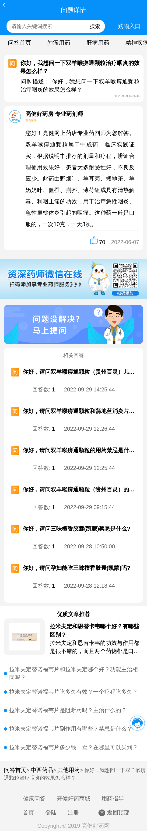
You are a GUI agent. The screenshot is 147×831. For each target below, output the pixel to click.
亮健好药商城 (73, 798)
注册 (73, 813)
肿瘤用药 (59, 43)
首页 (28, 813)
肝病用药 (98, 43)
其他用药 (68, 770)
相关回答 (73, 355)
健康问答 (34, 798)
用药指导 (113, 798)
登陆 (50, 813)
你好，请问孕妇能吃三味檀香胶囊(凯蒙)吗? (76, 568)
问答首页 (20, 43)
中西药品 (42, 770)
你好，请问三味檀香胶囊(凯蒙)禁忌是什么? (76, 529)
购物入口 (129, 26)
